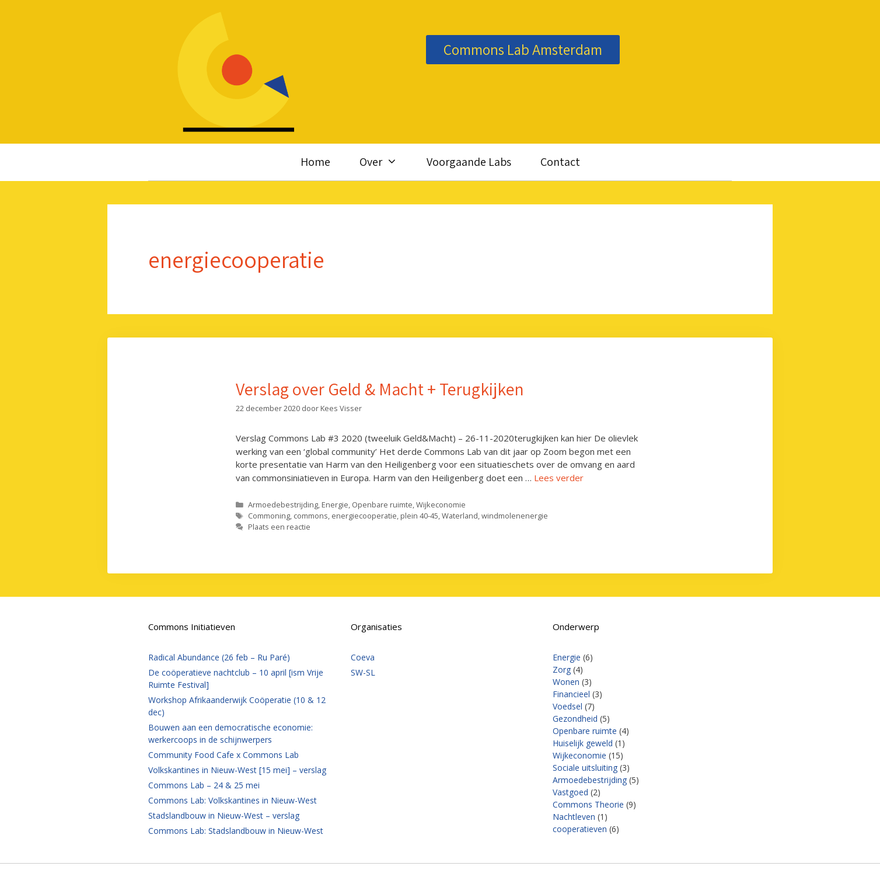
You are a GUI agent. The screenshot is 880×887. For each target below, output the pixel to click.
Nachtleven (574, 816)
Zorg (562, 669)
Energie (335, 504)
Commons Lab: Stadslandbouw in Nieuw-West (235, 830)
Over (385, 161)
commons (311, 515)
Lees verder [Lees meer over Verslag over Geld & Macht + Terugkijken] (559, 477)
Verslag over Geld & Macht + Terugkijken (380, 389)
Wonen (566, 681)
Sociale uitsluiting (585, 767)
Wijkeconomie (441, 504)
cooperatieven (580, 828)
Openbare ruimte (382, 504)
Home (315, 161)
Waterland (460, 515)
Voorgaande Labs (469, 161)
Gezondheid (575, 718)
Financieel (571, 694)
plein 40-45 (419, 515)
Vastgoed (570, 792)
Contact (560, 161)
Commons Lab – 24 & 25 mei (204, 785)
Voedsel (567, 706)
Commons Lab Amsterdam (523, 49)
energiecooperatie (364, 515)
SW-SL (363, 672)
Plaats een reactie (279, 526)
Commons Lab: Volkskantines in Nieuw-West (232, 800)
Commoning (269, 515)
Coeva (363, 657)
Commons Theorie (588, 804)
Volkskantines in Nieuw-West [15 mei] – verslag (237, 769)
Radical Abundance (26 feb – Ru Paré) (219, 657)
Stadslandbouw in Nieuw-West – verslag (223, 815)
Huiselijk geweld (583, 743)
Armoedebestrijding (283, 504)
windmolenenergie (514, 515)
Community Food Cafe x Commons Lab (223, 754)
